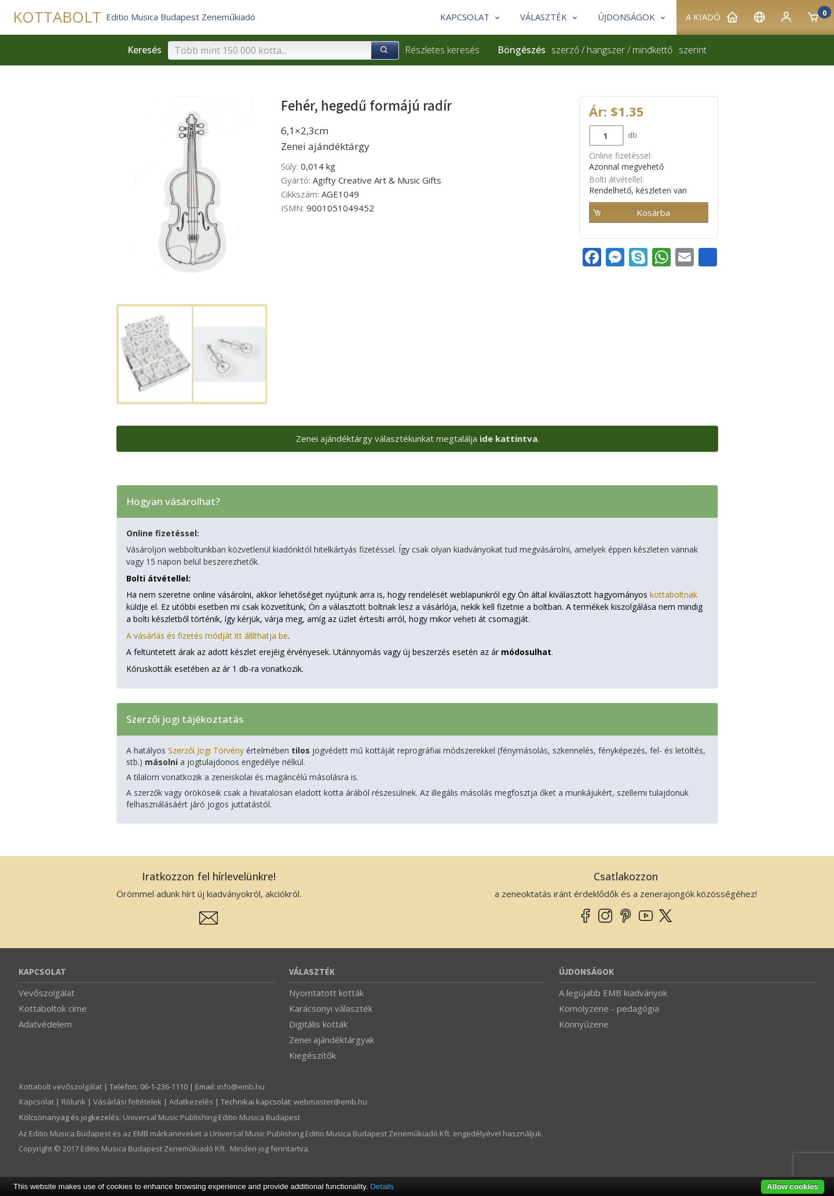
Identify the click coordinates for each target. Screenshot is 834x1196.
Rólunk (73, 1101)
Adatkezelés (191, 1101)
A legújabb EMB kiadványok (613, 993)
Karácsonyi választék (330, 1008)
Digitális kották (318, 1024)
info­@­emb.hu (241, 1086)
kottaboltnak (673, 594)
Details (382, 1186)
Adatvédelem (45, 1024)
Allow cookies (792, 1186)
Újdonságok (586, 972)
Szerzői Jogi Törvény (206, 750)
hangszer (606, 49)
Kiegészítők (312, 1055)
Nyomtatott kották (326, 993)
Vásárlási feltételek (127, 1101)
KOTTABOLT (57, 17)
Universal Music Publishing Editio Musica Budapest (211, 1117)
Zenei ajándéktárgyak (331, 1039)
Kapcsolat (42, 972)
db (631, 135)
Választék (312, 972)
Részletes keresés (442, 50)
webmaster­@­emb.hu (330, 1101)
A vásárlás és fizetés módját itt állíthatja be (207, 635)
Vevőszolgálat (47, 993)
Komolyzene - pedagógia (609, 1008)
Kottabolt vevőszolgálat (60, 1086)
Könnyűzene (584, 1024)
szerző (565, 49)
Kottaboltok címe (53, 1008)
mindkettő (652, 49)
